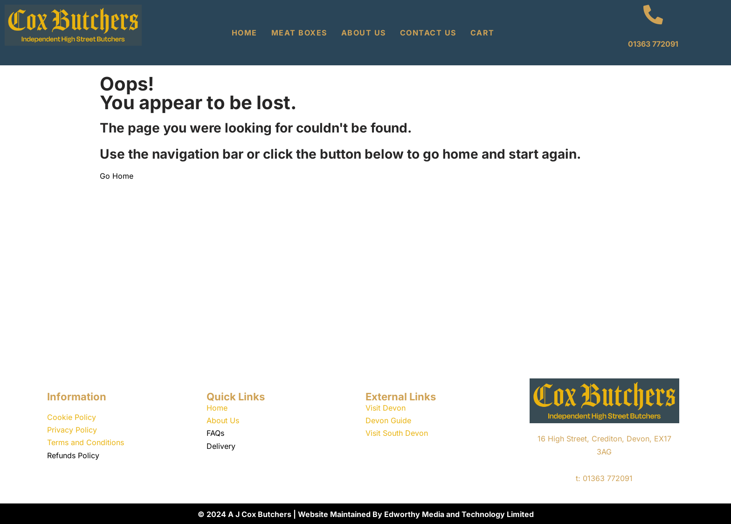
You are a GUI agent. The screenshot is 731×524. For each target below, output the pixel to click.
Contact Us (428, 32)
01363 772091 (653, 44)
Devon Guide (388, 420)
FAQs (215, 433)
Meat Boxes (299, 32)
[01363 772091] (653, 14)
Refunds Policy (73, 455)
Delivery (221, 446)
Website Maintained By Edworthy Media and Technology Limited (416, 514)
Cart (482, 32)
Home (244, 32)
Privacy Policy (72, 429)
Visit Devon (386, 407)
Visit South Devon (397, 433)
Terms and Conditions (85, 442)
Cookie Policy (71, 417)
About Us (363, 32)
